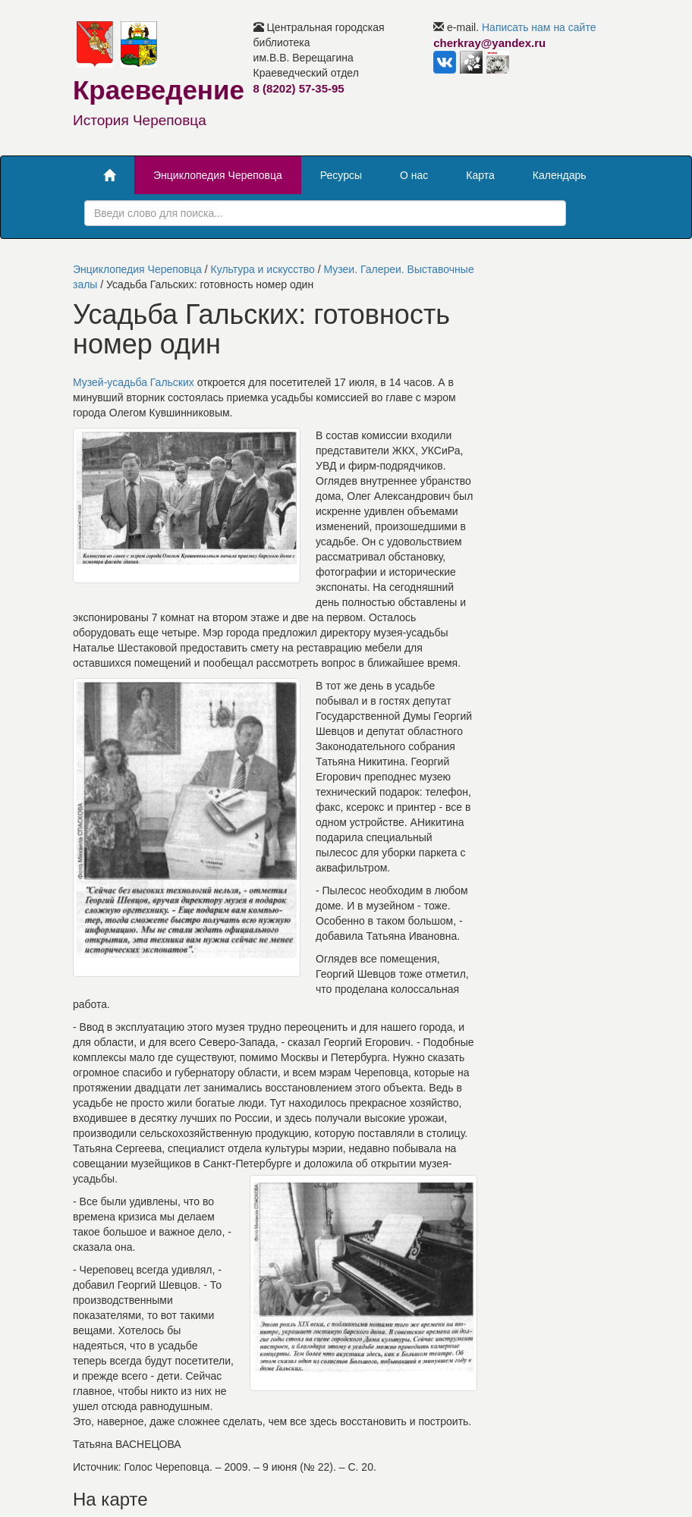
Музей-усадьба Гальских (133, 382)
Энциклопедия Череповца (217, 175)
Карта (480, 175)
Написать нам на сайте (539, 27)
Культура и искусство (263, 269)
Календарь (560, 175)
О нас (414, 175)
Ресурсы (341, 175)
